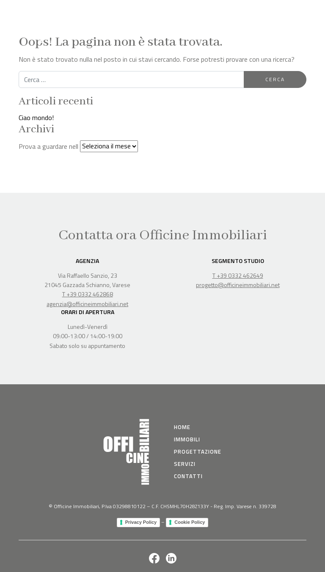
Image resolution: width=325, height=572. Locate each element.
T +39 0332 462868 (87, 294)
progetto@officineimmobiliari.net (238, 284)
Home (182, 427)
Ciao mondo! (36, 117)
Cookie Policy (189, 522)
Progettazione (197, 451)
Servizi (185, 464)
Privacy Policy (141, 522)
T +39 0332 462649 (237, 275)
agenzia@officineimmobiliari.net (87, 303)
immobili (187, 439)
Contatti (188, 476)
